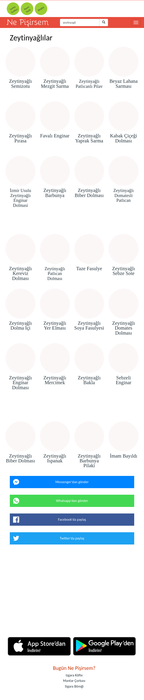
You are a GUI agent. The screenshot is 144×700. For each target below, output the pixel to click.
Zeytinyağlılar (31, 38)
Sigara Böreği (74, 686)
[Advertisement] (72, 221)
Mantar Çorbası (74, 681)
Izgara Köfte (74, 675)
